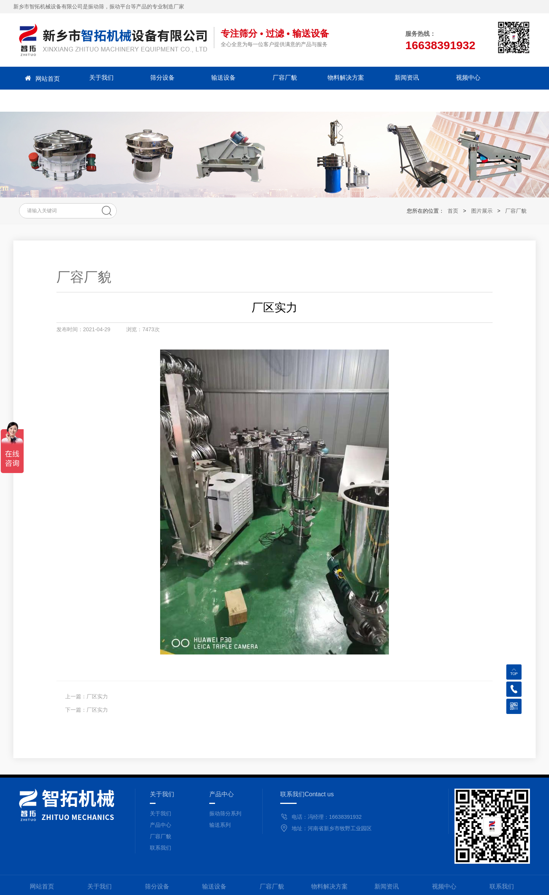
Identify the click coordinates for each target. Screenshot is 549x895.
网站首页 (42, 78)
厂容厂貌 (272, 78)
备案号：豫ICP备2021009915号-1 (281, 885)
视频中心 (444, 78)
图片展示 (482, 189)
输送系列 (220, 803)
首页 (453, 189)
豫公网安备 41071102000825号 (368, 885)
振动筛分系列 (225, 791)
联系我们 (502, 78)
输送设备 (214, 78)
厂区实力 (97, 674)
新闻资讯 (386, 78)
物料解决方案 (329, 78)
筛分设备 (157, 78)
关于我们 (99, 78)
